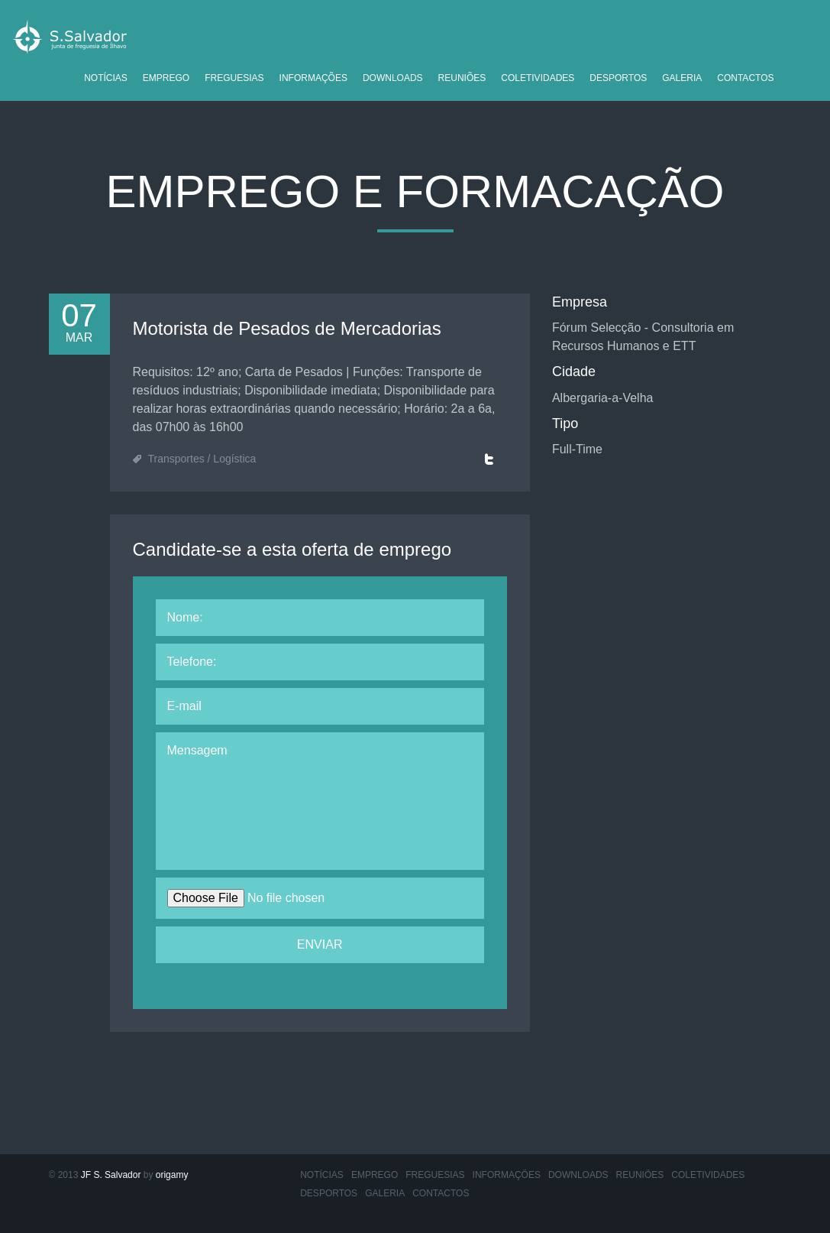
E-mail (184, 705)
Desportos (618, 78)
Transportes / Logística (202, 459)
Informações (313, 78)
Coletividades (537, 78)
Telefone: (192, 661)
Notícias (106, 78)
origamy (172, 1175)
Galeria (682, 78)
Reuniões (462, 78)
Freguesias (234, 78)
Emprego (166, 78)
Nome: (185, 617)
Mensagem (197, 750)
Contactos (745, 78)
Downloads (393, 78)
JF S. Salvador (111, 1175)
